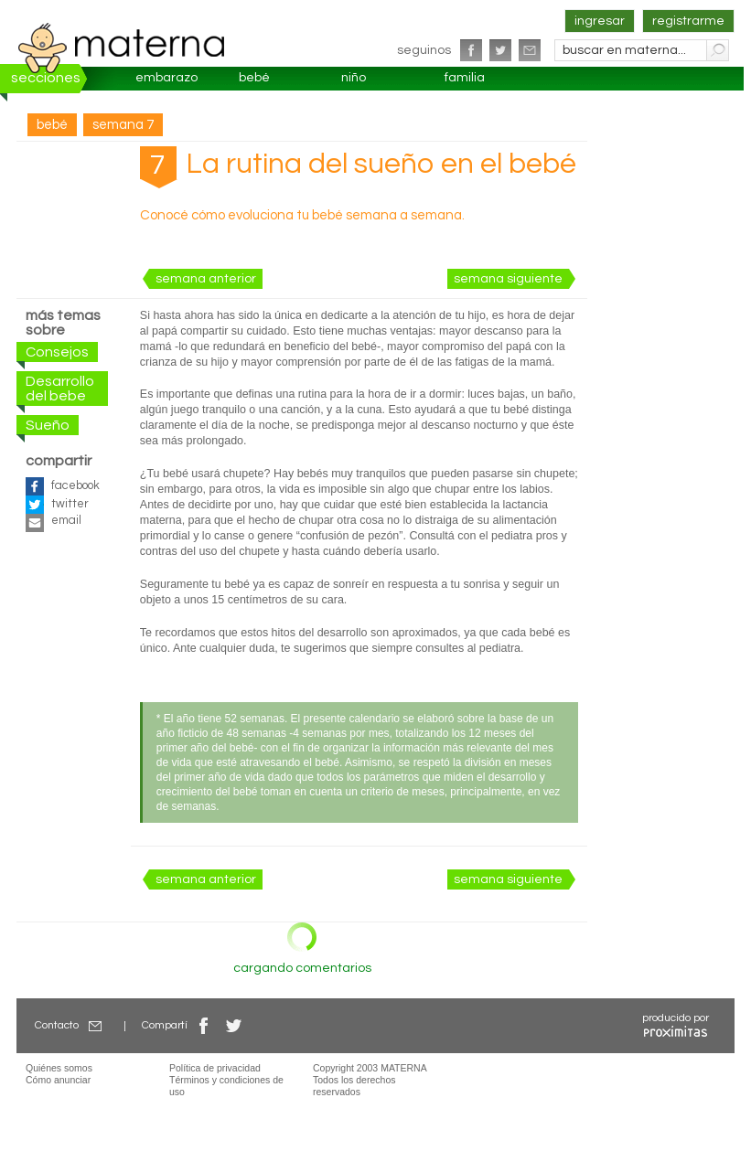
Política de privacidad (215, 1067)
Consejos (57, 352)
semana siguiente (508, 278)
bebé (254, 77)
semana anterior (206, 278)
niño (353, 77)
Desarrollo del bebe (60, 388)
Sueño (48, 425)
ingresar (599, 21)
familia (465, 77)
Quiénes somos (59, 1067)
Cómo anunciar (58, 1079)
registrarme (688, 21)
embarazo (166, 77)
